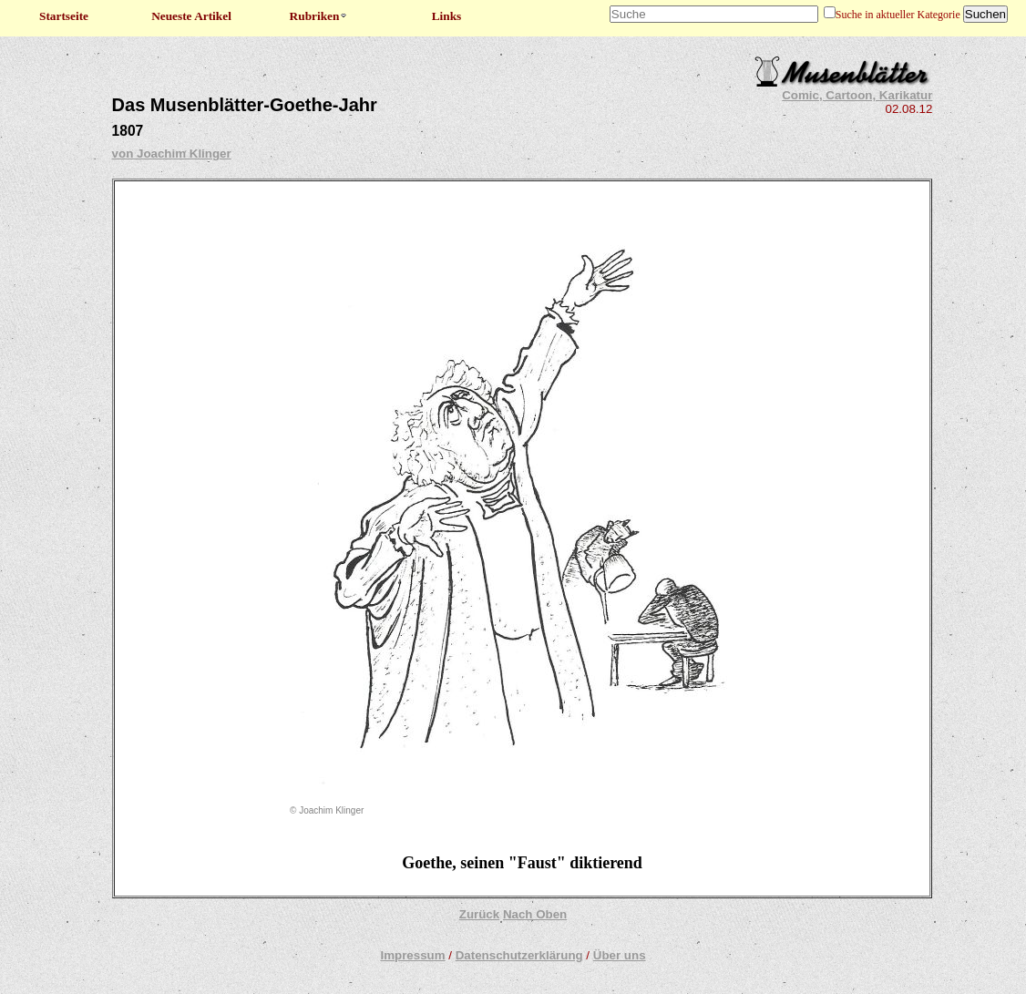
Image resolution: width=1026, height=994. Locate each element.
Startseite (63, 16)
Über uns (619, 955)
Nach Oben (535, 914)
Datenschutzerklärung (519, 955)
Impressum (412, 955)
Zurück (479, 914)
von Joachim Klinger (171, 153)
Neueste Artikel (191, 16)
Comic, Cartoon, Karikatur (857, 95)
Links (447, 16)
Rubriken (319, 16)
